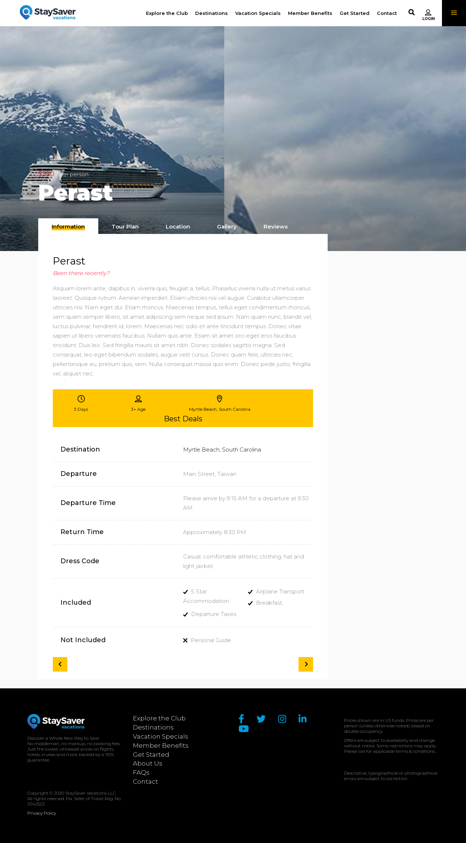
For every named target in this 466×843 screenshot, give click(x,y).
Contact (145, 781)
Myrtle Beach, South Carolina (222, 449)
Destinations (153, 727)
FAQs (141, 772)
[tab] (68, 226)
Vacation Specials (160, 736)
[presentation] (68, 226)
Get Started (151, 754)
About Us (147, 763)
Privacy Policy (41, 813)
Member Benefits (161, 745)
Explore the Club (159, 718)
